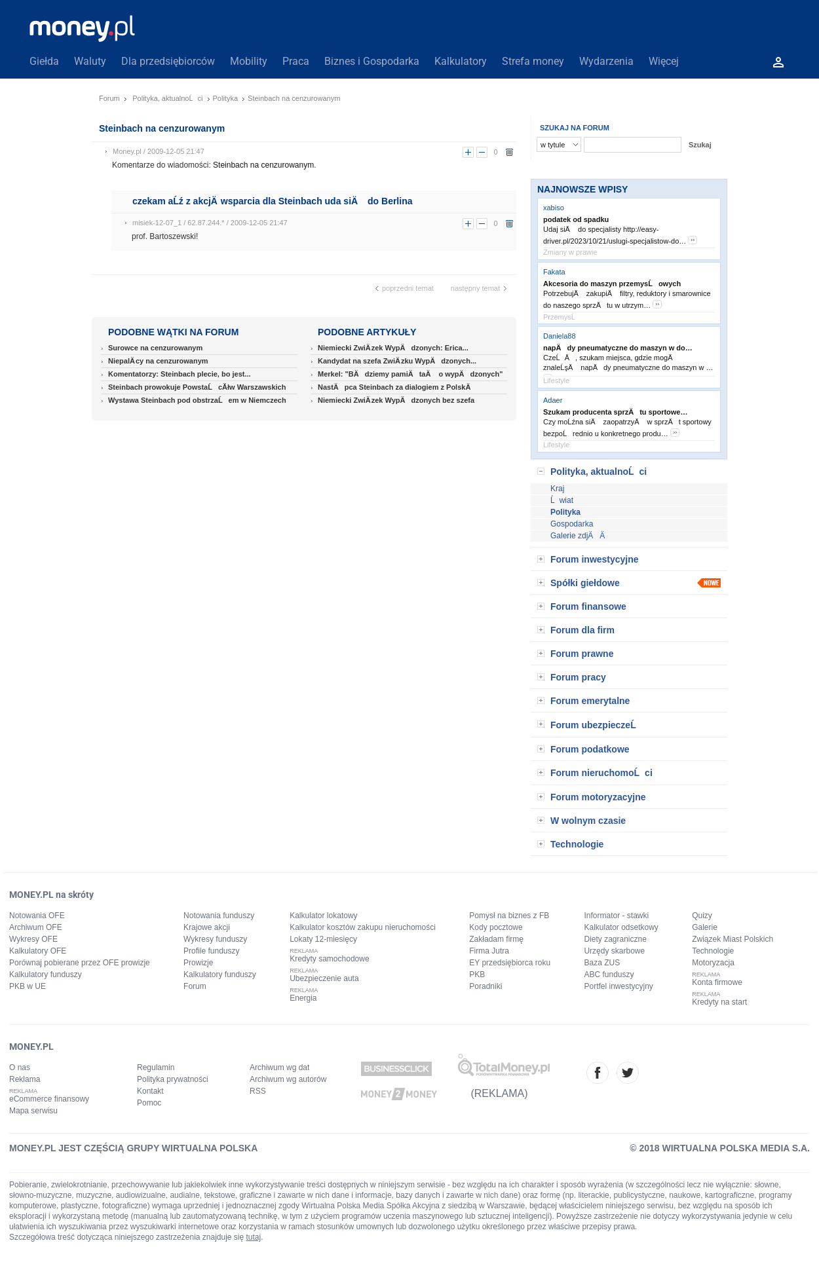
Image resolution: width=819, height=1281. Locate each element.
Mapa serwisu (33, 1110)
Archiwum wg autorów (288, 1079)
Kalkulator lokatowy (323, 915)
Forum (109, 98)
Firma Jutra (489, 951)
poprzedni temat (408, 288)
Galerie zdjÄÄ (580, 535)
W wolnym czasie (588, 820)
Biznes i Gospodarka (371, 61)
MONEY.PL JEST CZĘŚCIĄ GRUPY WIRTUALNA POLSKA (133, 1148)
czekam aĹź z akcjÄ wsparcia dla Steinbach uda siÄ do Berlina (272, 201)
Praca (295, 61)
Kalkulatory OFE (37, 951)
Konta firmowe (717, 982)
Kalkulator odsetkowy (621, 927)
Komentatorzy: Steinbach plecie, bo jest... (179, 374)
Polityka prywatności (172, 1079)
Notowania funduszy (218, 915)
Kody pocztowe (495, 927)
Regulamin (155, 1067)
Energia (303, 998)
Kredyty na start (719, 1002)
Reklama (24, 1079)
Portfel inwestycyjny (618, 986)
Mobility (248, 61)
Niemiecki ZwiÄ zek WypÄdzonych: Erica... (393, 348)
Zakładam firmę (496, 939)
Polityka (225, 98)
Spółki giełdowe (585, 583)
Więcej (664, 61)
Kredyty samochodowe (329, 958)
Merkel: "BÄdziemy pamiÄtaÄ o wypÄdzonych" (410, 374)
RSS (258, 1091)
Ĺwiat (561, 500)
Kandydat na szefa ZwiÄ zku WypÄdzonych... (397, 361)
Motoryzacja (713, 962)
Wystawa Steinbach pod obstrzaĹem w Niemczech (197, 400)
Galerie (704, 927)
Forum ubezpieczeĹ (596, 725)
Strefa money (533, 61)
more (692, 240)
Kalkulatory (460, 61)
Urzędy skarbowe (614, 951)
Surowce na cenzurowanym (155, 348)
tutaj (253, 1237)
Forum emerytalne (590, 701)
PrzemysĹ (562, 317)
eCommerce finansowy (49, 1099)
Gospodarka (571, 524)
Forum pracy (578, 677)
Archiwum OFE (35, 927)
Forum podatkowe (590, 749)
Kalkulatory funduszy (45, 974)
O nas (19, 1067)
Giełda (44, 61)
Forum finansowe (588, 606)
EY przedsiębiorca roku (509, 962)
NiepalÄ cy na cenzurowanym (158, 361)
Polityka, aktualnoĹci (167, 98)
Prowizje (198, 962)
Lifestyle (556, 380)
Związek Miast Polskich (732, 939)
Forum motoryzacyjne (597, 797)
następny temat (475, 288)
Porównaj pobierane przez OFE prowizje (79, 962)
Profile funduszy (211, 951)
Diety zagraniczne (615, 939)
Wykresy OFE (33, 939)
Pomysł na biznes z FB (509, 915)
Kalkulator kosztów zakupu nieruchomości (363, 927)
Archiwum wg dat (279, 1067)
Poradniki (485, 986)
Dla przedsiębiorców (168, 61)
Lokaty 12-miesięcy (323, 939)
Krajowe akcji (206, 927)
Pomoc (149, 1102)
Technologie (576, 844)
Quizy (702, 915)
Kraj (557, 488)
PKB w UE (27, 986)
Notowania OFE (37, 915)
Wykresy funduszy (215, 939)
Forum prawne (581, 653)
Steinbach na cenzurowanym (263, 165)
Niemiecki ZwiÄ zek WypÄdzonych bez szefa (396, 400)
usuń (509, 152)
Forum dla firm (582, 630)
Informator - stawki (616, 915)
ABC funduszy (609, 974)
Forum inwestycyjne (594, 559)
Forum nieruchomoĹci (601, 773)
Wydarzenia (606, 61)
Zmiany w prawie (570, 252)
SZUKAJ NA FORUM (574, 128)
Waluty (90, 61)
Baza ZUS (602, 962)
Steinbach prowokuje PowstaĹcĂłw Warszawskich (197, 387)
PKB (477, 974)
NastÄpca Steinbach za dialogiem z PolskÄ (397, 387)
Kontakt (150, 1091)
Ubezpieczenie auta (324, 978)
